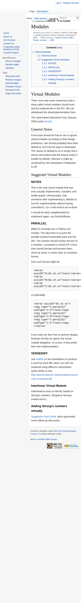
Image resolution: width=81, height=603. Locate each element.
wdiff (38, 359)
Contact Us (8, 43)
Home (6, 33)
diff (70, 37)
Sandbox (9, 68)
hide (60, 47)
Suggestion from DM (42, 416)
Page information (13, 93)
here (46, 121)
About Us (7, 36)
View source (40, 18)
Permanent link (12, 90)
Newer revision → (41, 40)
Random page (12, 64)
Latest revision (61, 37)
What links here (12, 76)
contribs (37, 35)
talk (75, 32)
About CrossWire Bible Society (43, 439)
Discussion (42, 11)
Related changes (13, 80)
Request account (71, 3)
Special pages (12, 83)
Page (32, 11)
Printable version (13, 86)
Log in (58, 3)
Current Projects (11, 52)
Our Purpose (9, 40)
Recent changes (13, 61)
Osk (71, 32)
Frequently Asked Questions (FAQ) (11, 48)
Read (29, 18)
